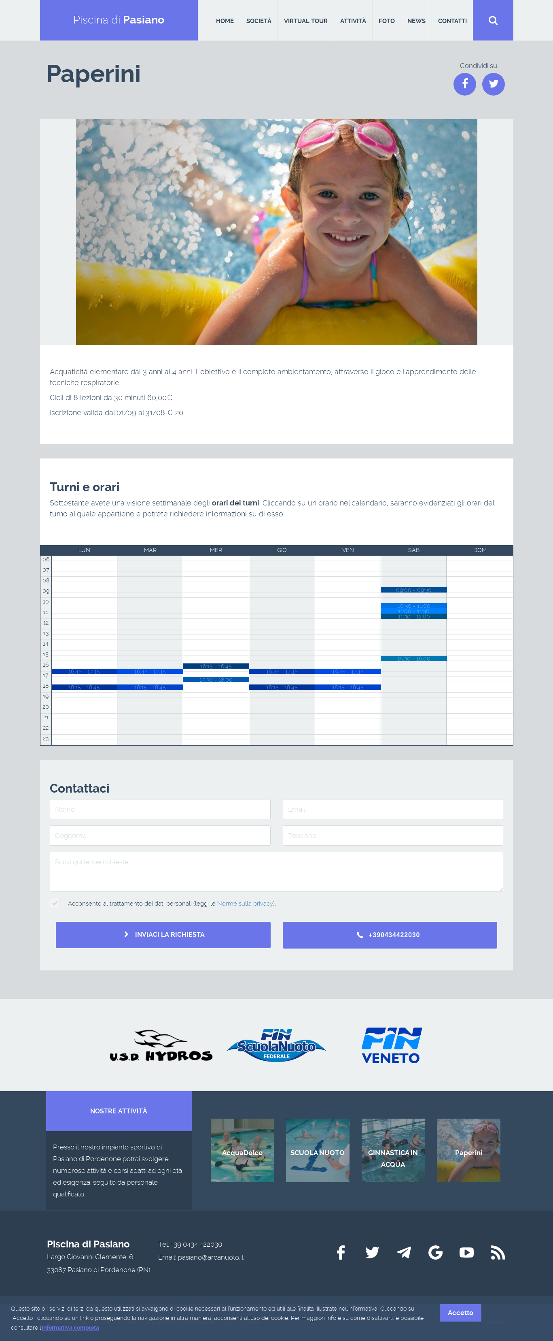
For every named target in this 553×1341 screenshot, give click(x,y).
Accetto (460, 1313)
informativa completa (70, 1328)
